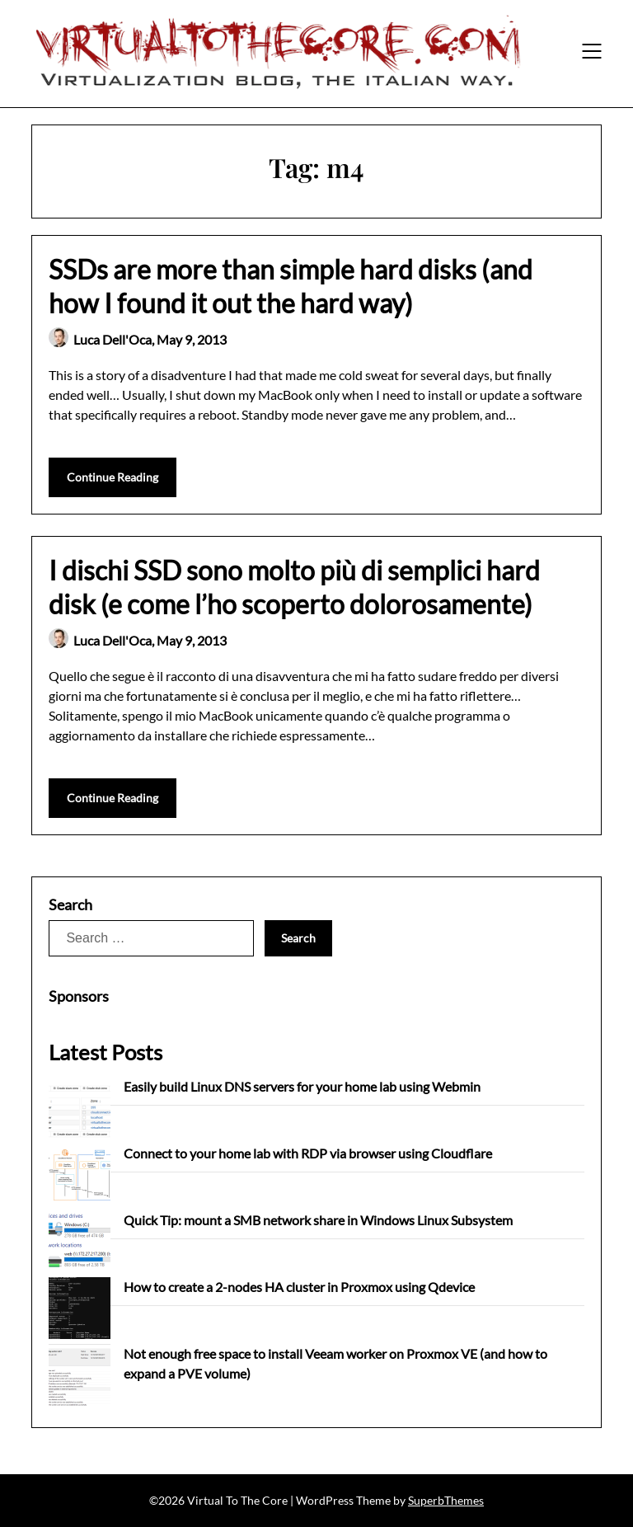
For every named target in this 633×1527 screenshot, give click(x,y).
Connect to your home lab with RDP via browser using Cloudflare (308, 1153)
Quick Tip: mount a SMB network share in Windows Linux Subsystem (318, 1220)
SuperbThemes (446, 1500)
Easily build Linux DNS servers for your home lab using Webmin (302, 1086)
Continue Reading (112, 477)
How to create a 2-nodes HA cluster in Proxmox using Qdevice (299, 1286)
